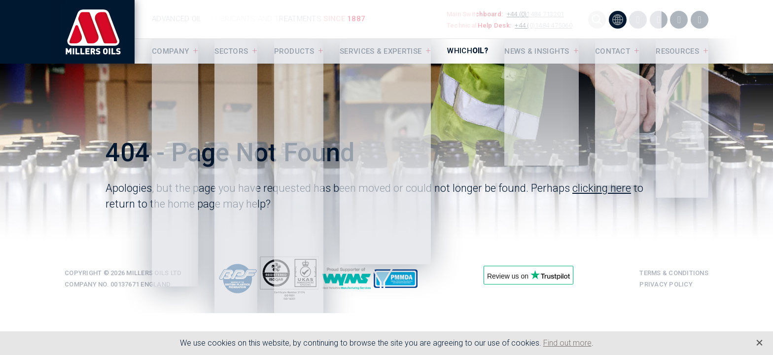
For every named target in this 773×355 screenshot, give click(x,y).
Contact (612, 51)
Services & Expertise (381, 51)
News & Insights (536, 51)
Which (467, 50)
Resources (677, 51)
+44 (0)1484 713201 (535, 14)
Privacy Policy (666, 284)
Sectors (231, 51)
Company (170, 51)
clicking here (601, 188)
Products (294, 51)
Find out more (567, 343)
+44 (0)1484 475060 (543, 25)
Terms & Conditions (673, 273)
